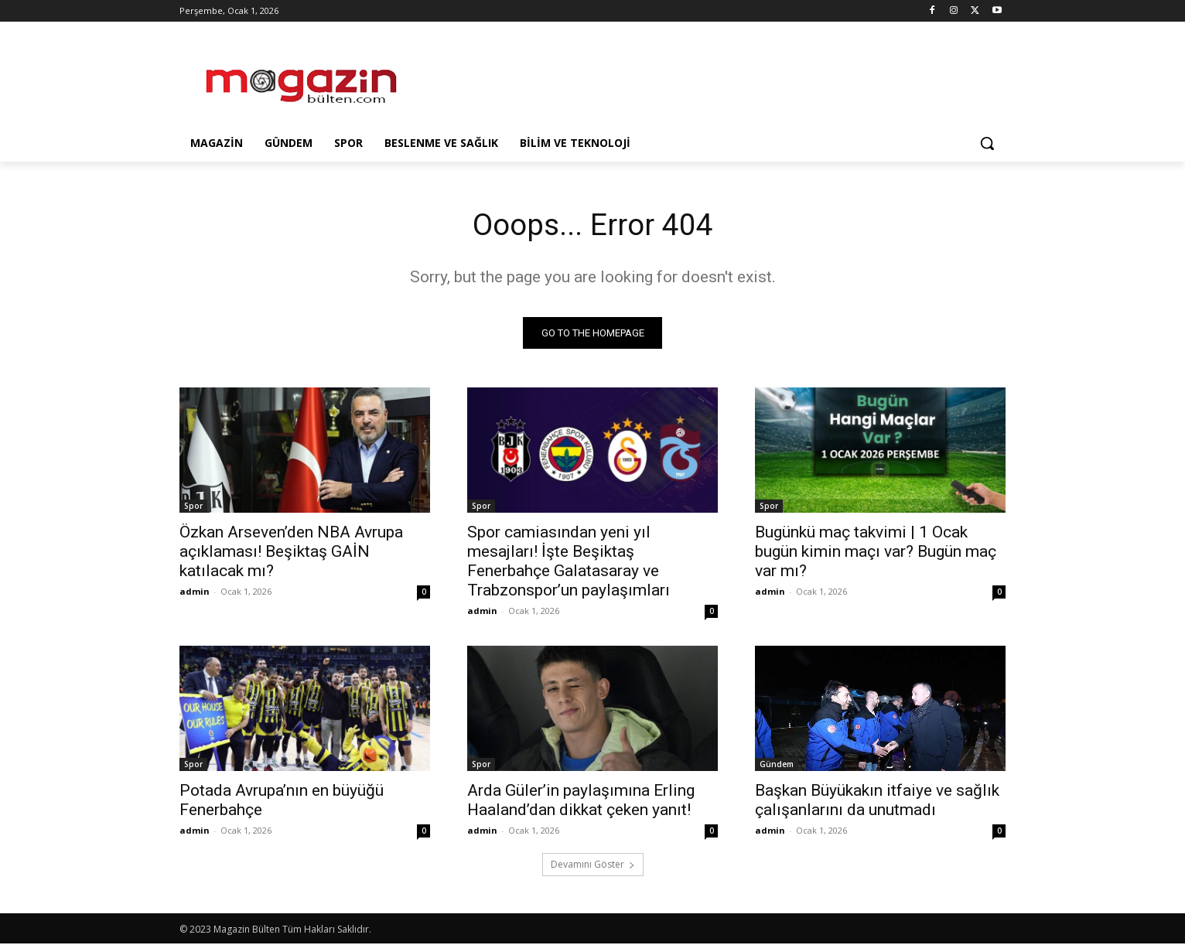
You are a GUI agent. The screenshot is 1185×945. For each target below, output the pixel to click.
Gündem (777, 765)
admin (194, 593)
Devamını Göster (593, 865)
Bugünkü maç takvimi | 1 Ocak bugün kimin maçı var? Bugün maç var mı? (875, 553)
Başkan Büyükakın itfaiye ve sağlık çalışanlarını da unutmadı (877, 801)
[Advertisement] (708, 78)
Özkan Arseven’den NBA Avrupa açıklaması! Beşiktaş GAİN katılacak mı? (291, 553)
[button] (987, 143)
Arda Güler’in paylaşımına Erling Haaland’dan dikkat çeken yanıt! (581, 801)
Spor (193, 507)
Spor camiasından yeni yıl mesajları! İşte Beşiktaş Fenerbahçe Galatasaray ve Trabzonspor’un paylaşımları (568, 562)
